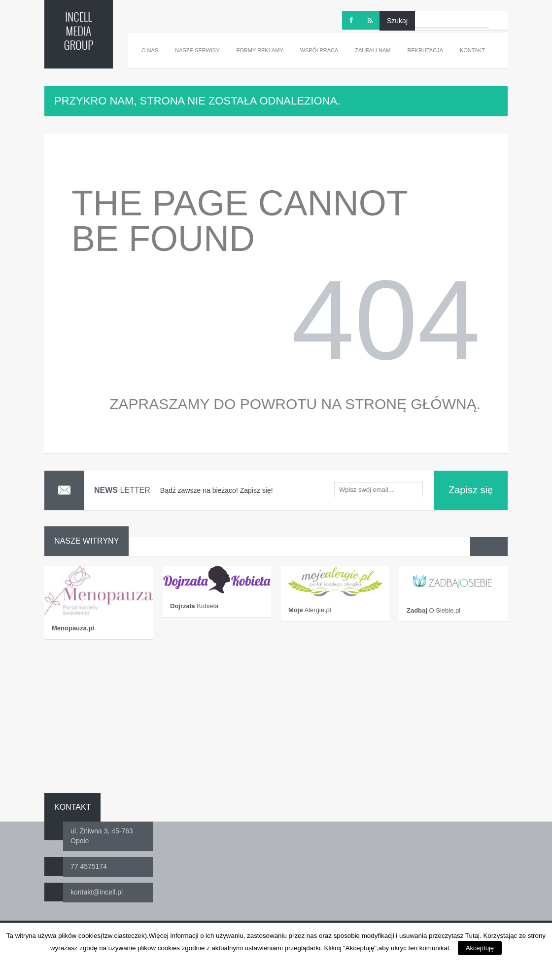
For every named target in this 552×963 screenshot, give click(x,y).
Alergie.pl (309, 610)
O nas (149, 50)
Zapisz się (470, 489)
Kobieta (194, 606)
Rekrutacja (425, 50)
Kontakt (472, 50)
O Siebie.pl (433, 610)
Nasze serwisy (197, 50)
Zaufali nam (372, 50)
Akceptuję (480, 948)
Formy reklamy (260, 50)
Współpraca (319, 50)
